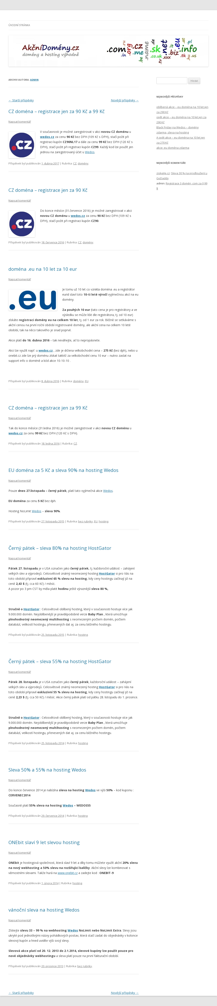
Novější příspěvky (125, 100)
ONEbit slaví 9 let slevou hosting (44, 842)
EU (86, 381)
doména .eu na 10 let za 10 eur (42, 269)
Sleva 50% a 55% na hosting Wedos (47, 769)
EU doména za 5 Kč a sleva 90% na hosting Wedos (63, 470)
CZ (75, 163)
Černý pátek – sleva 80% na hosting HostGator (59, 548)
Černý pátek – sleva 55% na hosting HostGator (59, 661)
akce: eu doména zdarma (172, 148)
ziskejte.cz (163, 173)
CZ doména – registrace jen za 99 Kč (48, 407)
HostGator (107, 573)
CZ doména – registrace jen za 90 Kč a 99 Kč (56, 111)
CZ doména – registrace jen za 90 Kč (48, 190)
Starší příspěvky (21, 100)
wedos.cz (47, 137)
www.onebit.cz (68, 873)
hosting (103, 521)
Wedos (90, 152)
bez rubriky (85, 521)
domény (83, 163)
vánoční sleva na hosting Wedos (43, 909)
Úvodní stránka (19, 25)
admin (34, 79)
